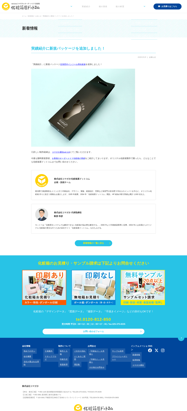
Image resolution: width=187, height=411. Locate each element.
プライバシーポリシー (115, 356)
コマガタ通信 (133, 359)
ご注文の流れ (75, 352)
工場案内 (45, 352)
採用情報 (131, 356)
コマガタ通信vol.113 (61, 152)
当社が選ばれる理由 (30, 359)
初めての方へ (28, 352)
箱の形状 (113, 6)
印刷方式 (61, 356)
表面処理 (61, 359)
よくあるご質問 (76, 356)
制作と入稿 (62, 352)
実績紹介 (99, 6)
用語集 (72, 359)
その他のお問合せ (92, 359)
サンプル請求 (112, 352)
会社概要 (26, 356)
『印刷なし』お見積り (94, 356)
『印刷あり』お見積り (94, 352)
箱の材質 (126, 6)
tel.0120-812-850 (93, 320)
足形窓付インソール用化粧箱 (73, 64)
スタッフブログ (48, 356)
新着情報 (131, 352)
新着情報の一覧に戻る (93, 243)
